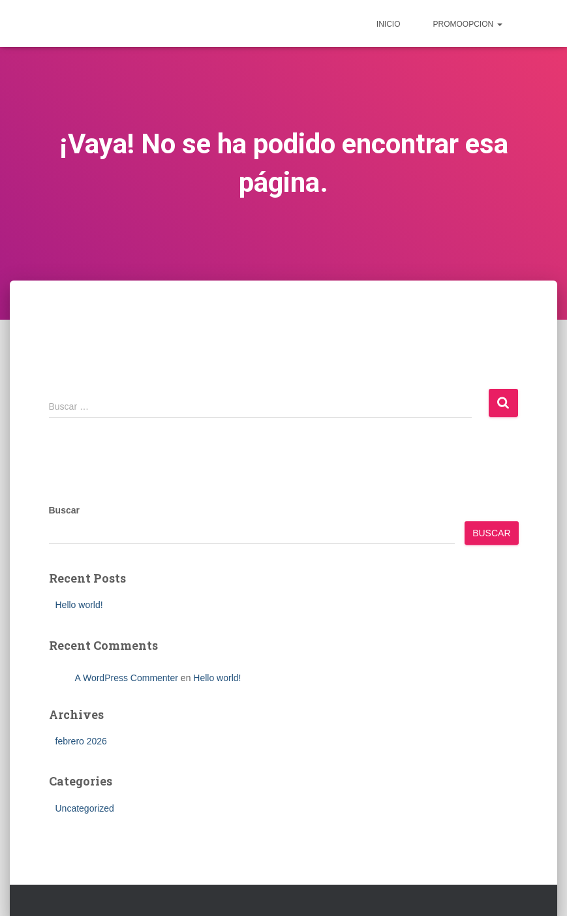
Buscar (64, 510)
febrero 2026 (81, 741)
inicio (388, 24)
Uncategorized (84, 808)
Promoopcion (467, 24)
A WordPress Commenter (126, 678)
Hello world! (79, 605)
